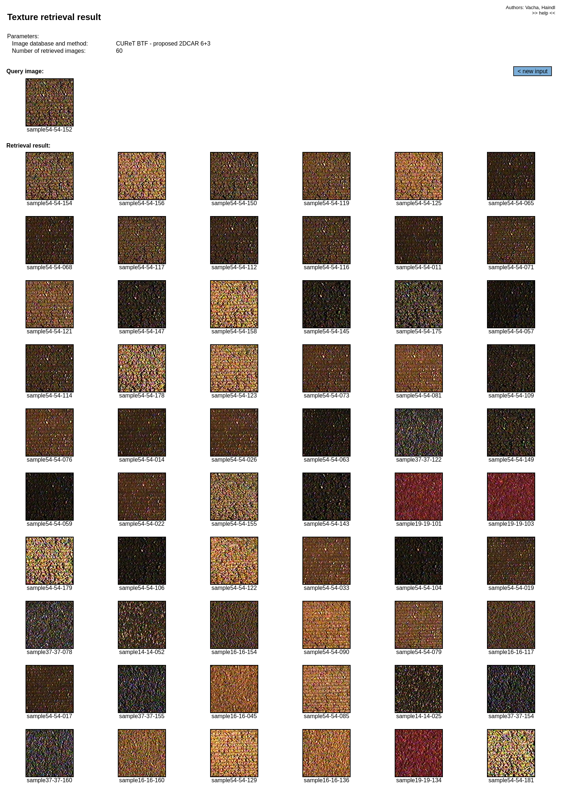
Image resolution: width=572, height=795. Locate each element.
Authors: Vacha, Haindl (530, 7)
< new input (533, 71)
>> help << (543, 13)
